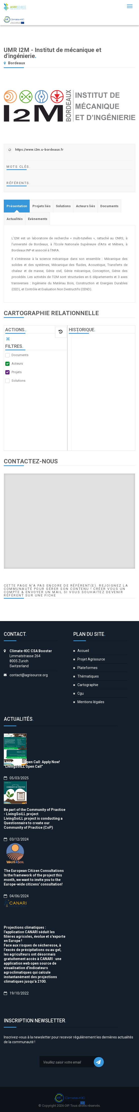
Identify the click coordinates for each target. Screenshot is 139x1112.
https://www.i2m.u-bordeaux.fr (39, 149)
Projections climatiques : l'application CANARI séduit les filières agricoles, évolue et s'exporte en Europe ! (34, 934)
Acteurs (17, 363)
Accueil (83, 651)
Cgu (80, 693)
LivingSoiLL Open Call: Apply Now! (32, 762)
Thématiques (88, 676)
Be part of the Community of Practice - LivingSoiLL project (34, 812)
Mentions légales (90, 702)
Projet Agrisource (91, 659)
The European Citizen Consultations (34, 871)
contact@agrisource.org (29, 675)
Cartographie (87, 685)
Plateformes (87, 668)
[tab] (17, 206)
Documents (20, 355)
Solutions (18, 380)
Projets (17, 372)
